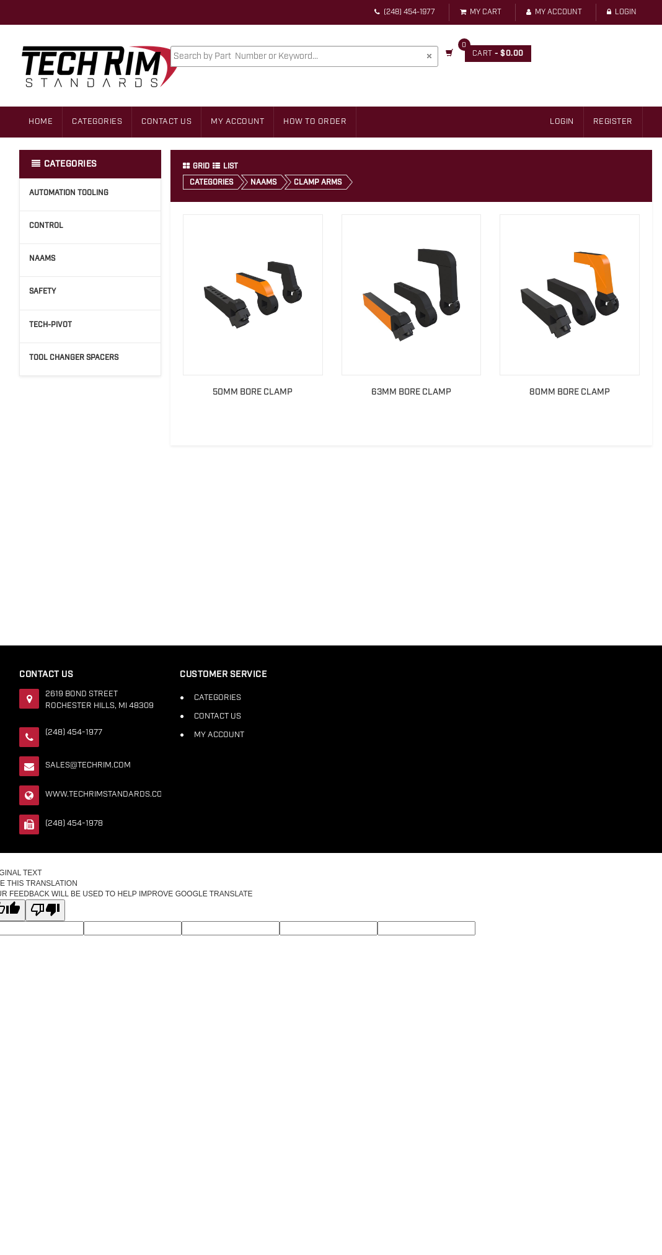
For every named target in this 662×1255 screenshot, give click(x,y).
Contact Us (166, 121)
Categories (97, 121)
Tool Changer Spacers (73, 357)
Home (41, 121)
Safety (42, 291)
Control (46, 225)
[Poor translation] (45, 910)
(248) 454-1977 (404, 12)
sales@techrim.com (88, 765)
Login (622, 12)
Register (613, 121)
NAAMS (42, 258)
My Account (554, 12)
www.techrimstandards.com (103, 794)
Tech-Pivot (50, 325)
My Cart (480, 12)
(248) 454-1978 (74, 823)
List (225, 166)
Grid (196, 166)
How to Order (314, 121)
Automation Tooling (68, 193)
